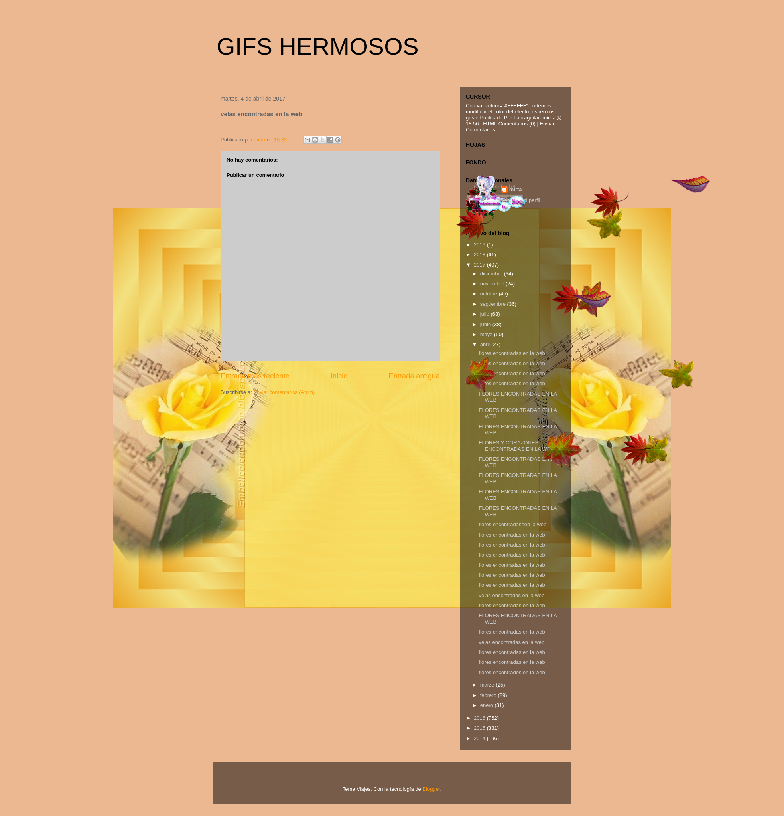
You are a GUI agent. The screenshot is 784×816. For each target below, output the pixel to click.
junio (486, 324)
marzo (488, 685)
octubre (489, 294)
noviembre (493, 284)
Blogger (431, 789)
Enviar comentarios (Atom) (284, 392)
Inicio (339, 376)
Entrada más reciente (255, 376)
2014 (480, 738)
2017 (480, 265)
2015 (480, 728)
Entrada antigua (414, 376)
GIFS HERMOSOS (318, 46)
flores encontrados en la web (512, 672)
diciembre (492, 274)
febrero (489, 695)
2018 (480, 254)
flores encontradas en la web (512, 353)
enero (487, 705)
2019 (480, 245)
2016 (480, 718)
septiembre (493, 304)
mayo (487, 334)
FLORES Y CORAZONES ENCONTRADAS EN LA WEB (516, 446)
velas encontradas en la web (511, 595)
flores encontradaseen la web (512, 524)
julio (485, 314)
